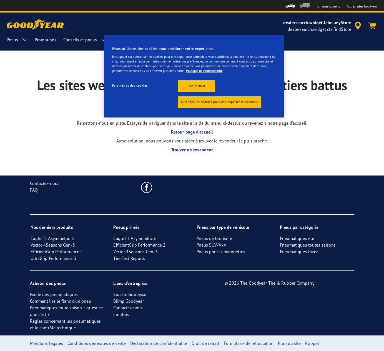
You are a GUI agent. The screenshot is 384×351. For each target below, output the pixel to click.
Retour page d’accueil (192, 132)
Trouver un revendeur (192, 149)
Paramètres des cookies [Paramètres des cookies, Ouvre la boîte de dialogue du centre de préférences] (130, 85)
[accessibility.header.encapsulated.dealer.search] (323, 25)
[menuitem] (290, 5)
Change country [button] (328, 6)
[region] (194, 76)
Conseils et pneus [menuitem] (85, 39)
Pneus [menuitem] (17, 39)
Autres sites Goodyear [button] (362, 6)
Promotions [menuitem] (46, 39)
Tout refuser (196, 86)
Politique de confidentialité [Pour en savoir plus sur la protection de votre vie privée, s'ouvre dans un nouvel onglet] (204, 71)
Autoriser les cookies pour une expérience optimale (219, 102)
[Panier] (372, 26)
